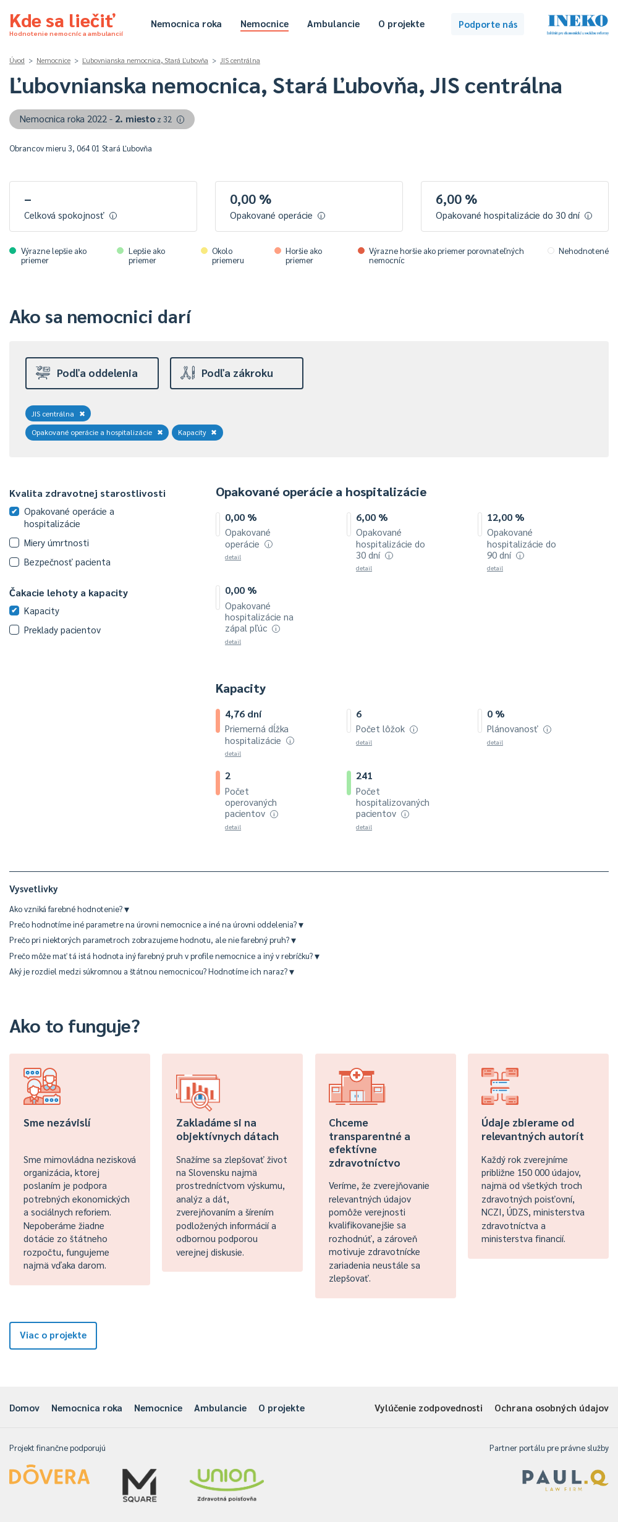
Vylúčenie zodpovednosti (429, 1407)
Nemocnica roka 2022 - (102, 118)
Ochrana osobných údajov (551, 1407)
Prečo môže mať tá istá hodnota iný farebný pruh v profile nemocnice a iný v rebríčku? (164, 955)
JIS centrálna (240, 60)
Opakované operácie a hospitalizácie (97, 432)
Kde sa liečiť (66, 22)
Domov (24, 1407)
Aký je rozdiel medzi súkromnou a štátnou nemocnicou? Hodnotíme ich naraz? (151, 971)
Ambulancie (333, 23)
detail (233, 556)
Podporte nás (488, 24)
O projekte (401, 23)
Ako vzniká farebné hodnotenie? (69, 908)
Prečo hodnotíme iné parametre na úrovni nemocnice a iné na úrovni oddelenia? (156, 924)
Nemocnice (264, 23)
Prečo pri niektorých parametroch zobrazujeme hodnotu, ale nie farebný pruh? (152, 939)
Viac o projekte (53, 1334)
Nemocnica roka (186, 23)
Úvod (17, 60)
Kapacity (198, 432)
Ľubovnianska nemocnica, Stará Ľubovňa (145, 60)
